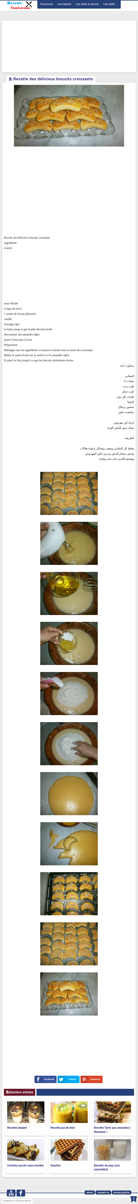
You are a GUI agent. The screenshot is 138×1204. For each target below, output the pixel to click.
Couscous (46, 4)
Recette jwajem (17, 1127)
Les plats (109, 4)
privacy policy (121, 1192)
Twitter (67, 1079)
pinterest (91, 1079)
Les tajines (64, 4)
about (89, 1192)
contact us (103, 1192)
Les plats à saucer (87, 4)
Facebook (45, 1079)
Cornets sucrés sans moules (25, 1165)
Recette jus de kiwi (62, 1127)
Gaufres (55, 1165)
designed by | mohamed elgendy (17, 1201)
